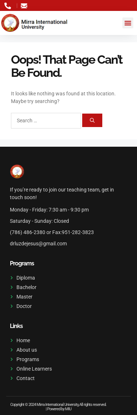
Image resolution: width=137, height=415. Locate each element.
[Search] (92, 120)
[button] (127, 22)
